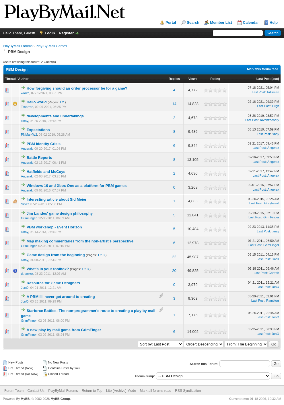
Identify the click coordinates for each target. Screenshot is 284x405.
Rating (215, 78)
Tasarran (27, 106)
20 (174, 270)
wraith (25, 93)
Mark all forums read (155, 391)
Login (50, 33)
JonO (24, 287)
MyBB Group (60, 398)
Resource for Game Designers (53, 283)
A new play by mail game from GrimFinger (64, 330)
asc (275, 78)
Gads (275, 259)
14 (174, 104)
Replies (174, 78)
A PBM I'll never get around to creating (61, 297)
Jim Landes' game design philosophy (60, 213)
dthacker (27, 273)
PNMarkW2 (29, 134)
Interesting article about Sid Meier (57, 199)
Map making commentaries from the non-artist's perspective (80, 241)
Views (192, 78)
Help (274, 22)
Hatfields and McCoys (46, 171)
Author (23, 78)
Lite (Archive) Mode (121, 391)
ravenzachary (269, 120)
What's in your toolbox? (48, 269)
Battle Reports (39, 157)
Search (193, 22)
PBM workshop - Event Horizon (54, 227)
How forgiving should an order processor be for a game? (77, 88)
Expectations (38, 130)
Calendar (251, 22)
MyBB (25, 398)
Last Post (263, 78)
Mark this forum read (262, 69)
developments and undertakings (55, 116)
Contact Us (35, 391)
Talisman (273, 92)
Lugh (275, 106)
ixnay (24, 121)
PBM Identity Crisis (44, 144)
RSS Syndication (188, 391)
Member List (221, 22)
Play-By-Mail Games (51, 46)
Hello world (37, 102)
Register (66, 33)
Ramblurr (272, 300)
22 (174, 257)
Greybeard (271, 203)
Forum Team (14, 391)
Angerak (27, 148)
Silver (25, 204)
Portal (171, 22)
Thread (10, 78)
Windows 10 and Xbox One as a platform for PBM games (77, 185)
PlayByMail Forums (17, 46)
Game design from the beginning (56, 255)
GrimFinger (28, 218)
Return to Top (92, 391)
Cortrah (274, 272)
